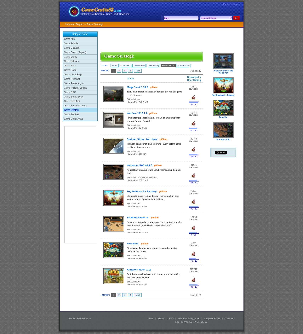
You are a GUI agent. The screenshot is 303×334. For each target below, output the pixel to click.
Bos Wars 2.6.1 (223, 139)
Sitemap (161, 318)
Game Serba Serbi (73, 96)
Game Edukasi (71, 61)
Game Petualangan (74, 83)
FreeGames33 (84, 318)
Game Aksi (69, 39)
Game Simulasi (72, 101)
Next (137, 71)
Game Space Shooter (75, 105)
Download (125, 65)
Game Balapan (71, 48)
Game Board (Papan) (75, 52)
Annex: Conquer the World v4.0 (223, 72)
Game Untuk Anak (73, 119)
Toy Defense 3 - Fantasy (142, 191)
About (150, 318)
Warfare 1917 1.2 (137, 113)
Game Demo (70, 56)
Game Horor (70, 65)
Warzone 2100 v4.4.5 (139, 165)
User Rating (153, 65)
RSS (171, 318)
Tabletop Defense (138, 217)
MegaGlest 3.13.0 (137, 87)
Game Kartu (70, 70)
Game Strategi (71, 110)
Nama (114, 65)
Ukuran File (139, 65)
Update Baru (183, 65)
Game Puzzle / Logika (75, 87)
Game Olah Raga (73, 74)
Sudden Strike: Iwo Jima (142, 139)
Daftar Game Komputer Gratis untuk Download (105, 14)
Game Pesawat (72, 79)
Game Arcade (71, 43)
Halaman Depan (74, 24)
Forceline (133, 243)
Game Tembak (71, 114)
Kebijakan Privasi (212, 318)
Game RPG (70, 92)
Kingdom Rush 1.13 (139, 269)
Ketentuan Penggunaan (189, 318)
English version (230, 4)
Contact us (229, 318)
